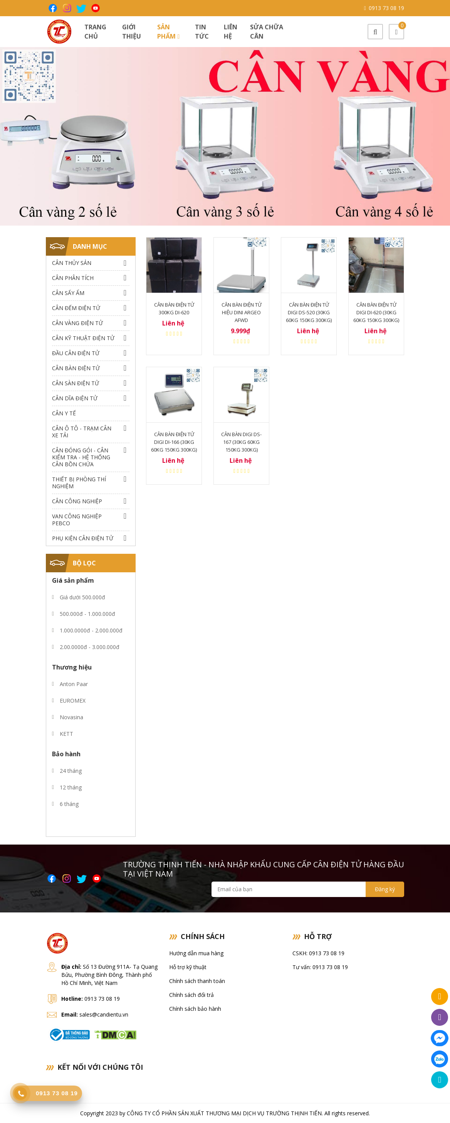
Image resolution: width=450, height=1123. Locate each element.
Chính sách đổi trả (191, 994)
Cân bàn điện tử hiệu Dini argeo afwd (242, 312)
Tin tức (202, 31)
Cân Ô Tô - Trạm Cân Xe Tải (81, 432)
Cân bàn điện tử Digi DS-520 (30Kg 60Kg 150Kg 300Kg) (309, 312)
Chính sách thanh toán (197, 981)
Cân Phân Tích (73, 278)
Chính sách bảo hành (195, 1008)
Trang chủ (95, 31)
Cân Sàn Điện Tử (75, 383)
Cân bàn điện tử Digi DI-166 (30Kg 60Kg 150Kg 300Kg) (174, 442)
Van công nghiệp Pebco (77, 520)
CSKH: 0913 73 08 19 (318, 953)
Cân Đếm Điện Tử (76, 308)
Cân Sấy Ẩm (68, 293)
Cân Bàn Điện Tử (76, 368)
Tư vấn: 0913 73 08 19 (320, 967)
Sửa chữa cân (266, 31)
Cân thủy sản (71, 262)
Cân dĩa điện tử (74, 398)
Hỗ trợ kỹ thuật (188, 967)
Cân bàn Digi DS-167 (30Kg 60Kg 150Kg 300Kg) (241, 442)
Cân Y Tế (64, 413)
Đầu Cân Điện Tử (75, 353)
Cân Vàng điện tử (77, 323)
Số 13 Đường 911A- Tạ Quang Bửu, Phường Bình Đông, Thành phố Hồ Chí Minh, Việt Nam (109, 974)
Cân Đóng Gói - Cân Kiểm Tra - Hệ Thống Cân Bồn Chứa (81, 457)
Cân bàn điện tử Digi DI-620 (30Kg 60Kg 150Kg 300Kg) (376, 312)
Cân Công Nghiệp (77, 501)
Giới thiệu (131, 31)
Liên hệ (230, 31)
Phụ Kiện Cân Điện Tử (82, 538)
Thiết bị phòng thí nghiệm (79, 483)
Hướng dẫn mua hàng (196, 953)
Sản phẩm (168, 31)
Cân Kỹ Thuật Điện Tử (83, 338)
